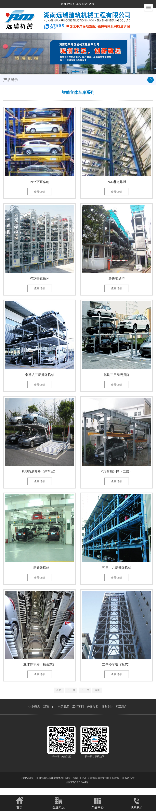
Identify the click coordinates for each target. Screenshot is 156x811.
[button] (75, 71)
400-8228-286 (85, 3)
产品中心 (97, 803)
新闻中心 (48, 715)
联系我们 (122, 715)
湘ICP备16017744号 (77, 790)
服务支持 (107, 715)
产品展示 (63, 715)
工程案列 (78, 715)
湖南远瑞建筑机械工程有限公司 (107, 786)
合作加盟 (92, 715)
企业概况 (34, 715)
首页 (19, 803)
